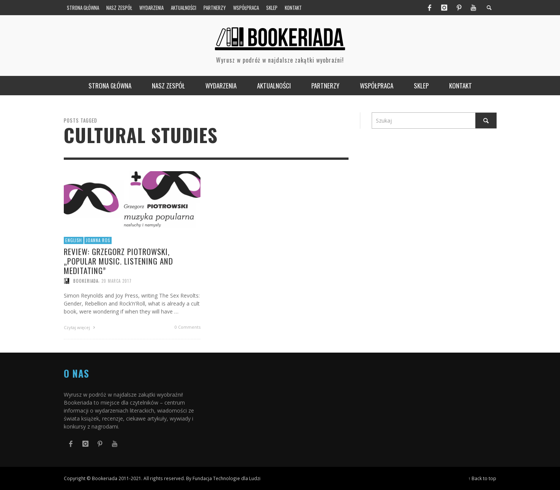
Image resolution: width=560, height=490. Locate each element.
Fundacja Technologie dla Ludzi (226, 478)
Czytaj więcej (80, 327)
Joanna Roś (98, 240)
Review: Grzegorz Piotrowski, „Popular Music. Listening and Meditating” (118, 261)
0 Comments (187, 327)
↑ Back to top (483, 478)
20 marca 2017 (116, 281)
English (73, 240)
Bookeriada (85, 281)
